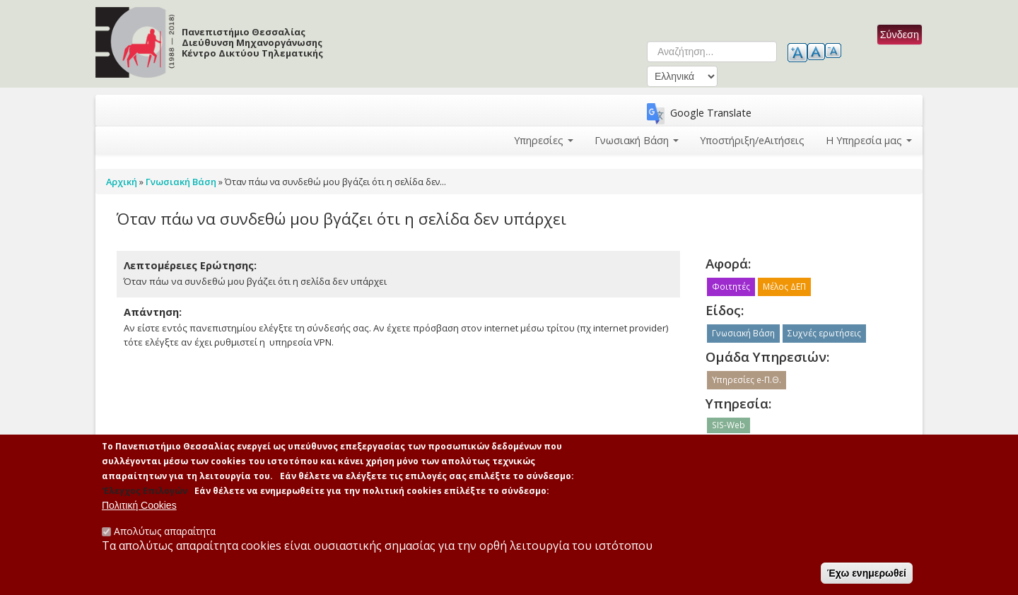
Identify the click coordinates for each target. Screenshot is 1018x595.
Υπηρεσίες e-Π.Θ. (746, 380)
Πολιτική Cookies (139, 508)
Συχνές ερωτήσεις (824, 333)
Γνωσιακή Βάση (637, 140)
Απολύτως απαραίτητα (165, 534)
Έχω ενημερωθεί (866, 576)
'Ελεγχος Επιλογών (144, 494)
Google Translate (710, 112)
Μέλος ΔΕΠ (784, 287)
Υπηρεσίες (543, 140)
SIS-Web (728, 425)
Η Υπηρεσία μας (869, 140)
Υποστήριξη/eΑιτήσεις (752, 140)
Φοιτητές (731, 287)
